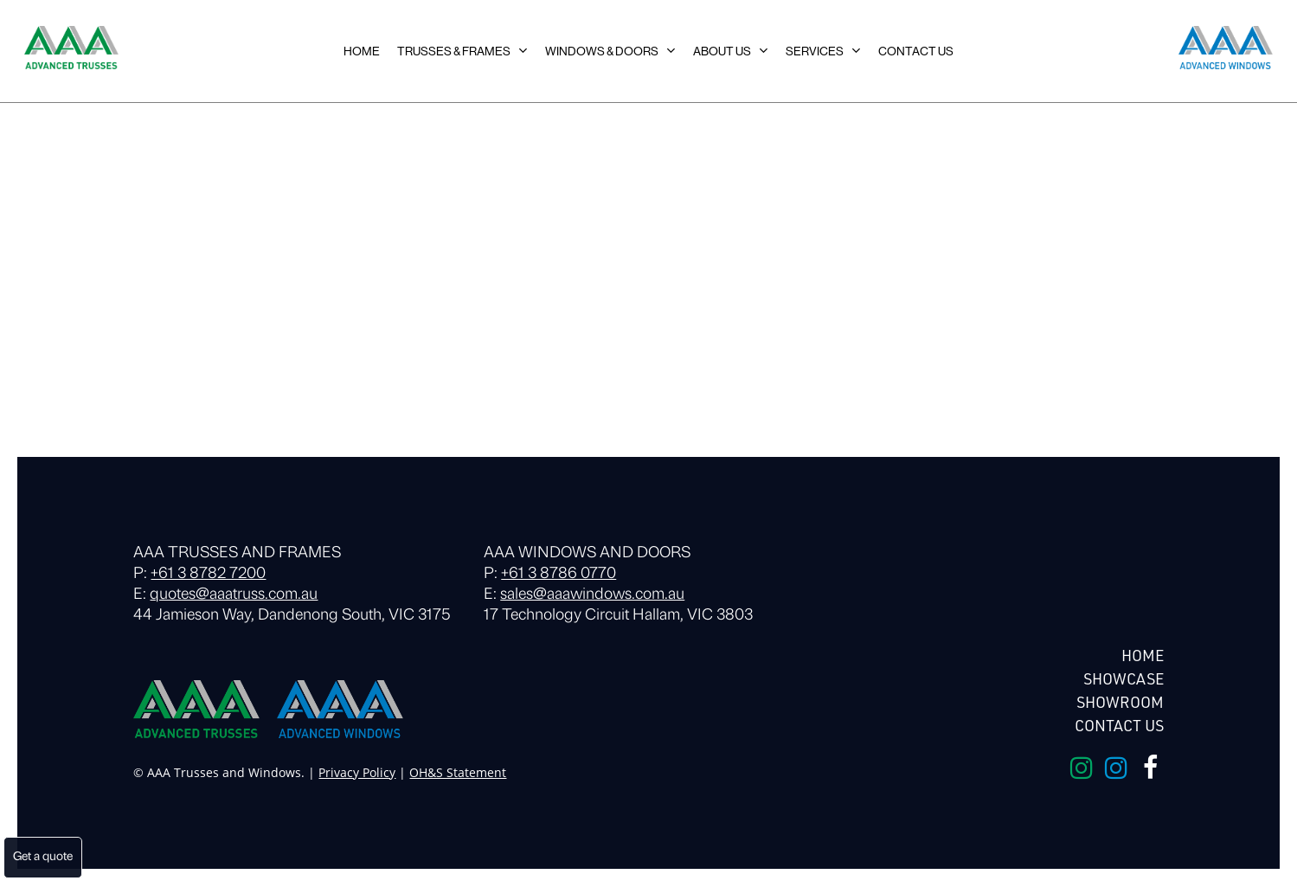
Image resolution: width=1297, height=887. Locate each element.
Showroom (1120, 701)
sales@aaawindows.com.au (592, 595)
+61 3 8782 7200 (208, 574)
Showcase (1123, 678)
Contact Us (1119, 725)
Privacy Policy (356, 772)
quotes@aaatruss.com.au (234, 595)
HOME (1142, 655)
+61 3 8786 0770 (558, 574)
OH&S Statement (457, 772)
